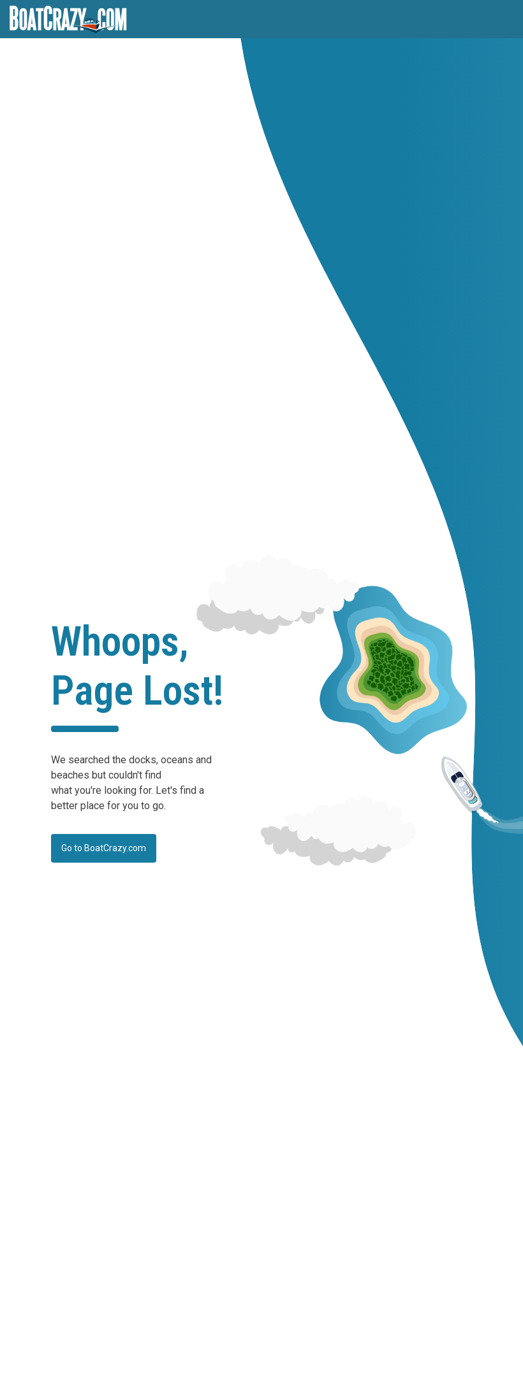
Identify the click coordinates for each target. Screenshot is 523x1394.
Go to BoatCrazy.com (103, 848)
